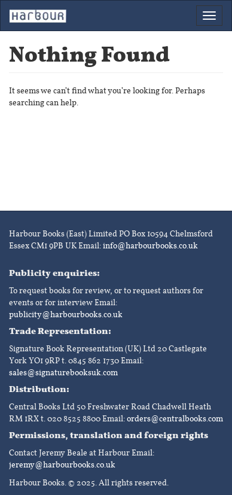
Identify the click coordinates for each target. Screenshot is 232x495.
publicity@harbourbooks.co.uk (66, 314)
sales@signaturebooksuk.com (63, 373)
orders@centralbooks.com (175, 419)
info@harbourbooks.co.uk (150, 246)
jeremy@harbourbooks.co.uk (62, 465)
